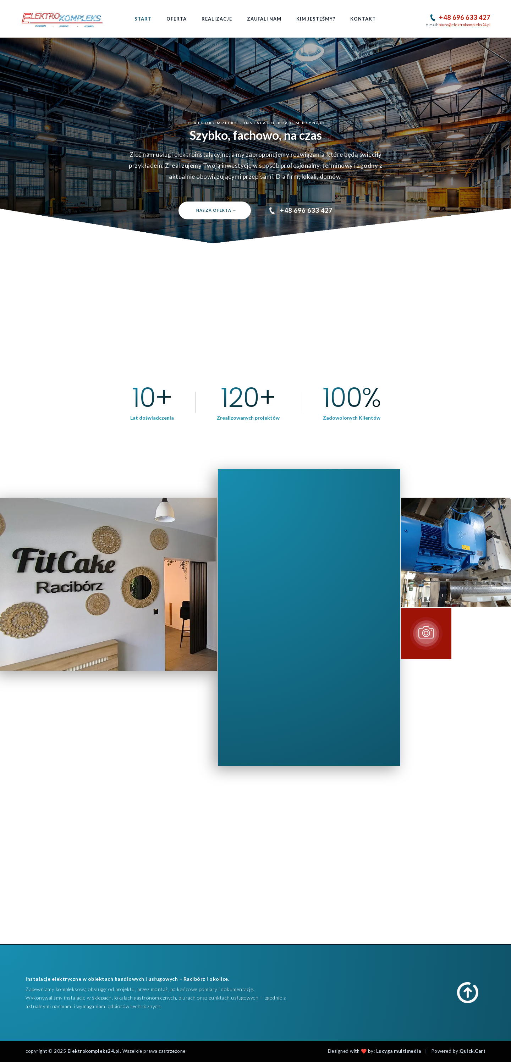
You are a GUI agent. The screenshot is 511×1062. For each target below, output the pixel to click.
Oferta (176, 19)
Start (143, 19)
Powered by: (459, 1051)
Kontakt (363, 19)
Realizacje (217, 19)
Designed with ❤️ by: (374, 1051)
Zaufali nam (264, 19)
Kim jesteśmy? (315, 19)
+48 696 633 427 (464, 17)
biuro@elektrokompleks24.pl (464, 24)
